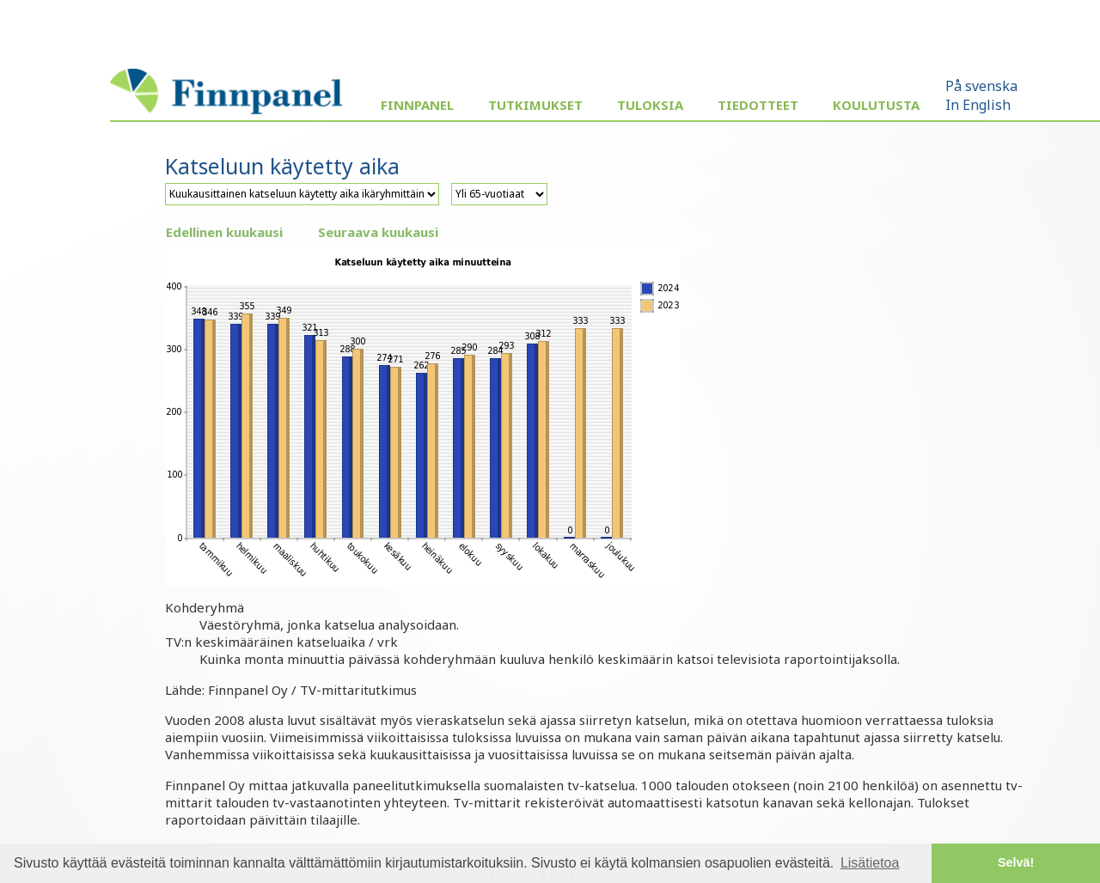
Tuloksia (650, 104)
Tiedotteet (758, 104)
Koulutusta (876, 104)
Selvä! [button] (1016, 862)
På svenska (981, 85)
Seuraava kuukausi (378, 232)
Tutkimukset (535, 104)
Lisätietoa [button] (870, 863)
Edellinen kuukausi (224, 232)
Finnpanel (417, 104)
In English (978, 104)
